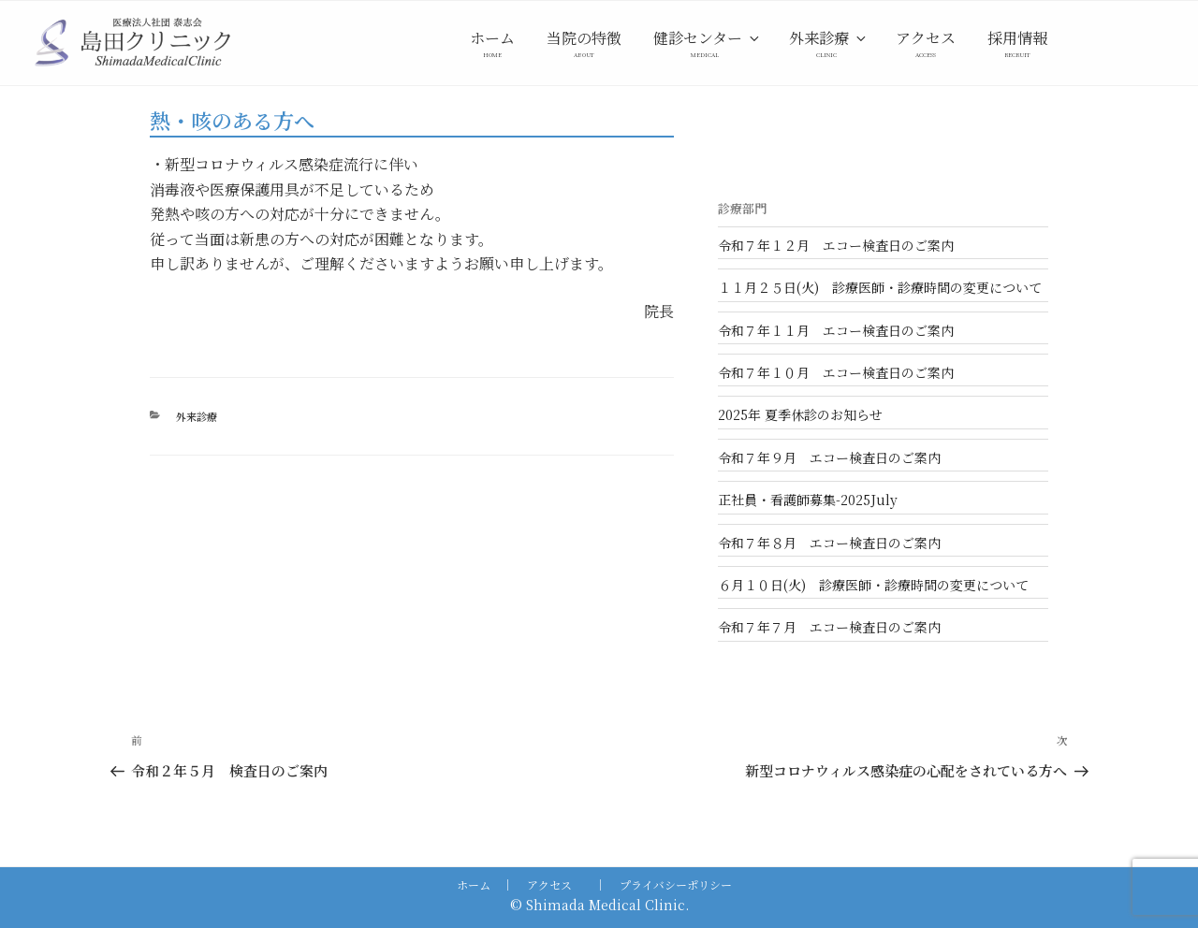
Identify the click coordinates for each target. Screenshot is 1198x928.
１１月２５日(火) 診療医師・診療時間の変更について (880, 287)
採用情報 (1017, 38)
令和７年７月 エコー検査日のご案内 (829, 626)
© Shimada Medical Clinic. (599, 904)
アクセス (926, 38)
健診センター (707, 38)
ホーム (492, 38)
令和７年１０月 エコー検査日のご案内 (836, 372)
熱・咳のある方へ (232, 120)
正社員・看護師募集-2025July (808, 499)
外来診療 (829, 38)
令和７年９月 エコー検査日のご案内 (829, 457)
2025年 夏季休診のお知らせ (800, 414)
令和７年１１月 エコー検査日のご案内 (836, 330)
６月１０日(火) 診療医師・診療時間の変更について (873, 584)
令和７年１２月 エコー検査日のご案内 (836, 245)
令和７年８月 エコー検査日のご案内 (829, 542)
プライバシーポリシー (676, 884)
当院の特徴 (584, 38)
